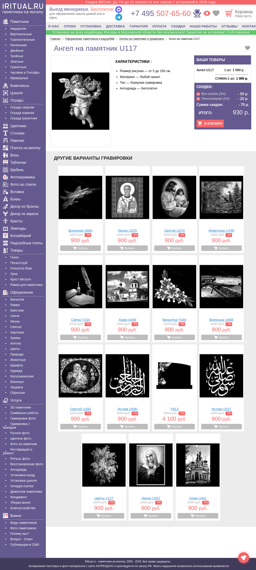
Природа (16, 354)
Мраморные (19, 78)
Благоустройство (23, 508)
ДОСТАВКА (115, 26)
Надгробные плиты (23, 243)
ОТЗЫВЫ (229, 26)
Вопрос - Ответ (21, 539)
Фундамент (18, 497)
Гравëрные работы (24, 413)
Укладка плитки (21, 486)
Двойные (17, 50)
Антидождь (18, 469)
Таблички (14, 162)
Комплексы (16, 85)
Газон (14, 257)
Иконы (15, 321)
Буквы (12, 199)
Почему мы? (19, 533)
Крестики (17, 310)
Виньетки (17, 299)
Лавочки (13, 140)
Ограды (13, 100)
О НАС (53, 26)
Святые (16, 327)
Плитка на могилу (22, 147)
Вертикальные (21, 34)
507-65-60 (161, 13)
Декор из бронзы (21, 206)
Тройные (16, 56)
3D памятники (20, 407)
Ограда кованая (22, 113)
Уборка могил (20, 502)
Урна (14, 274)
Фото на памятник (23, 444)
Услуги (12, 400)
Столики (13, 133)
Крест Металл (20, 279)
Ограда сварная (22, 107)
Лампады (14, 228)
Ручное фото (20, 433)
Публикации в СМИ (24, 544)
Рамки (14, 305)
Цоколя (13, 93)
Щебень (13, 169)
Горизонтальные (22, 39)
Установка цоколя (23, 480)
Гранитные (18, 67)
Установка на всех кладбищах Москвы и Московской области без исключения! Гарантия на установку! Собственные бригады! (151, 34)
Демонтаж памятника (26, 491)
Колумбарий (17, 235)
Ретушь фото (20, 458)
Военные (17, 382)
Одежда (16, 371)
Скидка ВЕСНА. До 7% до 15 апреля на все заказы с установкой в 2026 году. (150, 2)
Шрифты (16, 365)
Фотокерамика (19, 177)
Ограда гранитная (23, 118)
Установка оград (22, 475)
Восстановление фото (26, 464)
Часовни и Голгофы (24, 72)
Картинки (17, 332)
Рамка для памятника (26, 285)
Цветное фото (20, 438)
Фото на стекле (19, 184)
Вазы (11, 155)
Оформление (18, 292)
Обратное (17, 393)
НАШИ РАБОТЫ (203, 26)
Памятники (16, 21)
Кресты (13, 221)
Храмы (15, 338)
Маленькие (18, 45)
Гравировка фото (23, 418)
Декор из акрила (20, 213)
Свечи (14, 316)
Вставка (13, 191)
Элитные (17, 61)
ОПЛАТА (159, 26)
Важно (12, 515)
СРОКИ (70, 26)
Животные (18, 360)
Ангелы (15, 343)
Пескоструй (19, 263)
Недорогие (18, 28)
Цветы (15, 349)
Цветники (14, 126)
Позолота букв (21, 268)
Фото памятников (23, 528)
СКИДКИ (178, 26)
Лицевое (16, 387)
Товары (13, 250)
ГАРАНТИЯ (138, 26)
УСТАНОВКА (90, 26)
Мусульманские (22, 376)
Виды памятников (23, 522)
